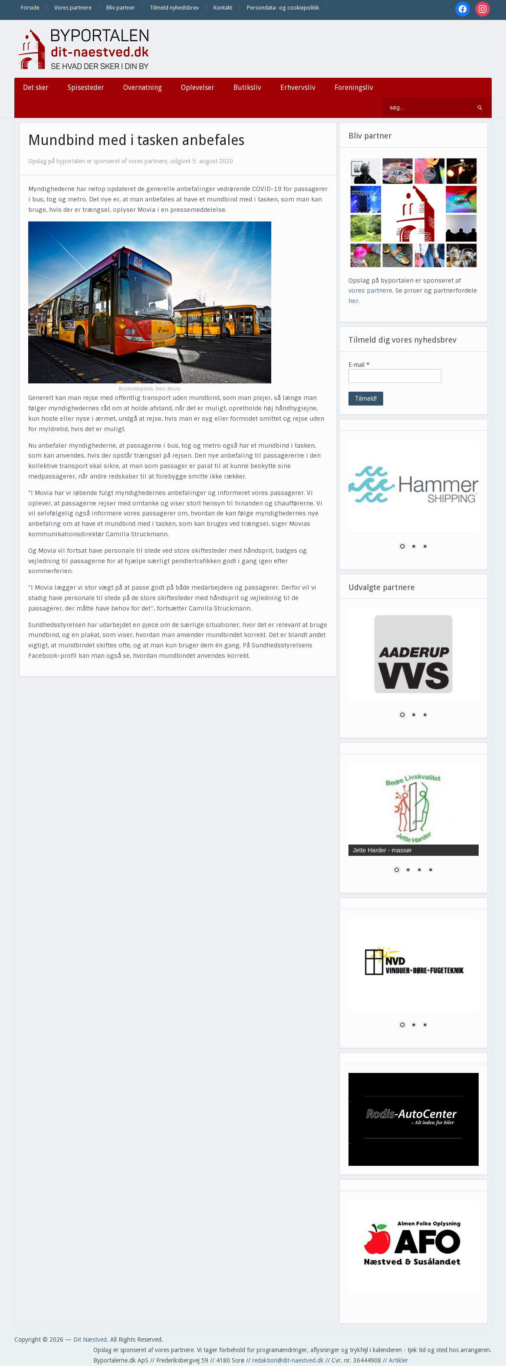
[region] (413, 500)
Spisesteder (86, 87)
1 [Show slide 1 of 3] (402, 547)
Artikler (398, 1360)
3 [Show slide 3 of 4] (419, 870)
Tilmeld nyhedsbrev (174, 7)
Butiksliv (247, 87)
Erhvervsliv (297, 87)
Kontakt (223, 7)
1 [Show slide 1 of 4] (396, 870)
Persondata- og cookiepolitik (283, 7)
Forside (30, 7)
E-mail (359, 364)
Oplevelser (197, 87)
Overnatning (142, 87)
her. (354, 301)
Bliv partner (120, 7)
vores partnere (370, 290)
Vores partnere (73, 7)
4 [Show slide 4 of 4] (430, 870)
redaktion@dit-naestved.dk (288, 1360)
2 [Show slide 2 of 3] (413, 547)
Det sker (36, 87)
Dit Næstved (90, 1339)
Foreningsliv (354, 87)
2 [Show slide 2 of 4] (408, 870)
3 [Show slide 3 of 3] (425, 547)
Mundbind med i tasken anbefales (136, 140)
